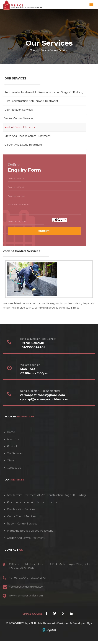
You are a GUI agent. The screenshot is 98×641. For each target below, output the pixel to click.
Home (33, 50)
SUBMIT (44, 231)
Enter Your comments (44, 208)
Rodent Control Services (19, 127)
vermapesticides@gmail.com (42, 395)
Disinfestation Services (18, 109)
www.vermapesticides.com (26, 595)
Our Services (15, 453)
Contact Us (14, 467)
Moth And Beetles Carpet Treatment (27, 136)
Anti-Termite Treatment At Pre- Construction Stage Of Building (43, 92)
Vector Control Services (18, 118)
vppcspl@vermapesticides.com (44, 399)
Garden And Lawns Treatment (23, 144)
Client (10, 460)
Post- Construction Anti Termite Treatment (31, 101)
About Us (13, 439)
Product (12, 446)
